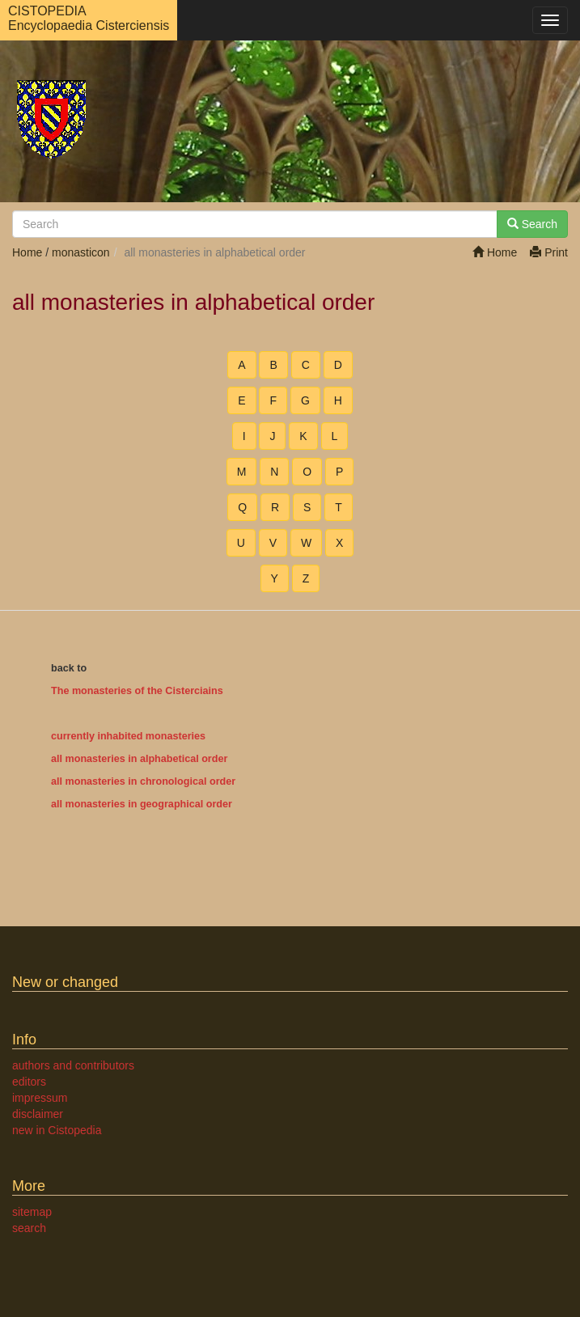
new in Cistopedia (57, 1130)
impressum (39, 1097)
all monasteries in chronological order (143, 781)
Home (494, 252)
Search (532, 224)
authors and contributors (73, 1065)
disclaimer (37, 1113)
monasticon (81, 252)
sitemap (32, 1211)
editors (29, 1081)
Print (549, 252)
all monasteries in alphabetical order (139, 758)
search (29, 1228)
